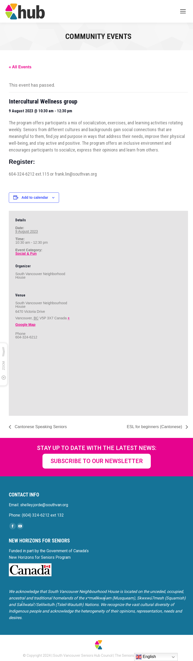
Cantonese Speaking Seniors (40, 427)
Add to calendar (35, 197)
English (146, 657)
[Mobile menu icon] (183, 11)
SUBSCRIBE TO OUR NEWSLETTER (97, 461)
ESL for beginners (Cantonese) (155, 427)
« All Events (20, 67)
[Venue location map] (41, 380)
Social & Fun (26, 253)
